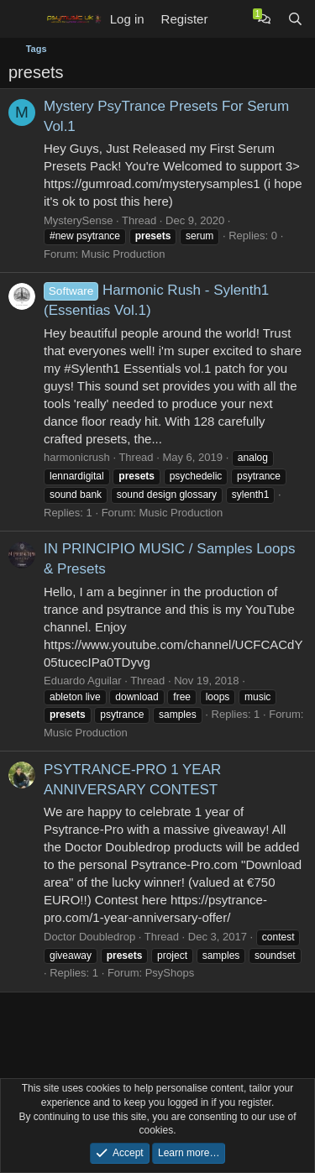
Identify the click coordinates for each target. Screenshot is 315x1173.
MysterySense (78, 220)
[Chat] (264, 18)
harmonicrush (77, 457)
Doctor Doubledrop (89, 936)
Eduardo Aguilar (83, 680)
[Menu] (23, 19)
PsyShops (170, 972)
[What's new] (232, 18)
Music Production (123, 254)
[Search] (295, 18)
